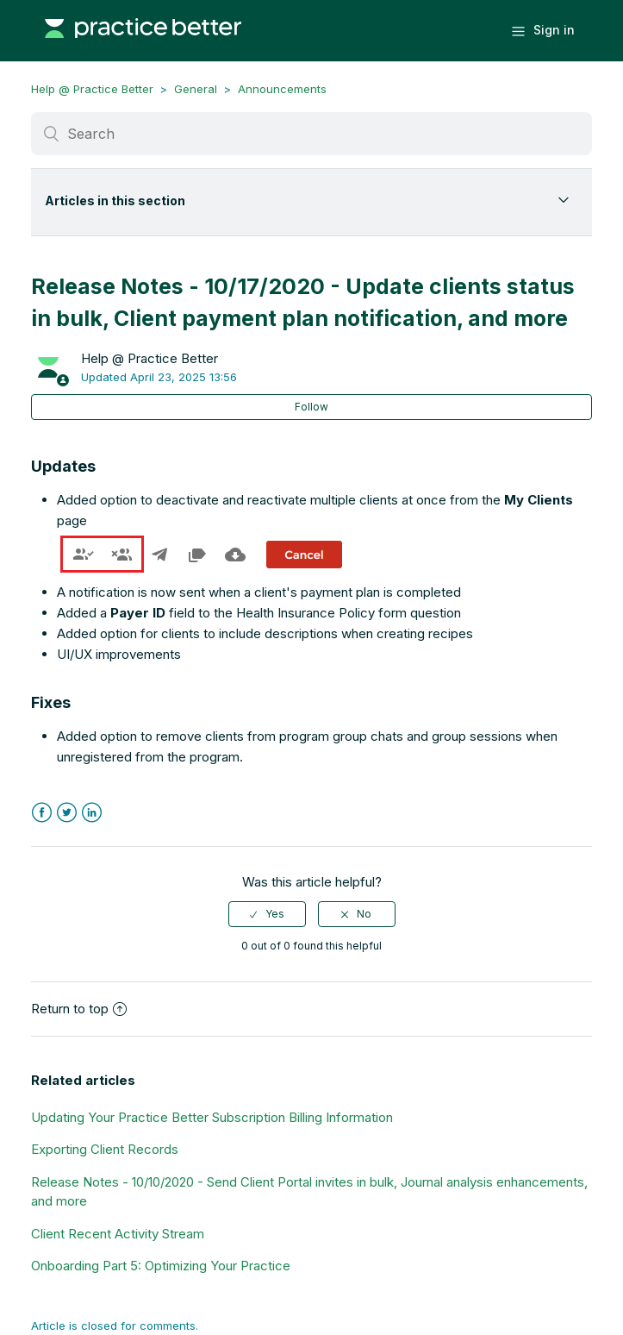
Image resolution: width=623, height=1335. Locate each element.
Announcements (282, 89)
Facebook (42, 813)
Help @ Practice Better (92, 89)
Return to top (79, 1008)
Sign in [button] (554, 29)
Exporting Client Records (104, 1149)
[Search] (311, 133)
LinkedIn (92, 813)
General (195, 89)
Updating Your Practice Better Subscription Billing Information (212, 1117)
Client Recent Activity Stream (117, 1233)
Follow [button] (311, 406)
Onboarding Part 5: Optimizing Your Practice (160, 1265)
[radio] (267, 914)
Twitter (67, 813)
